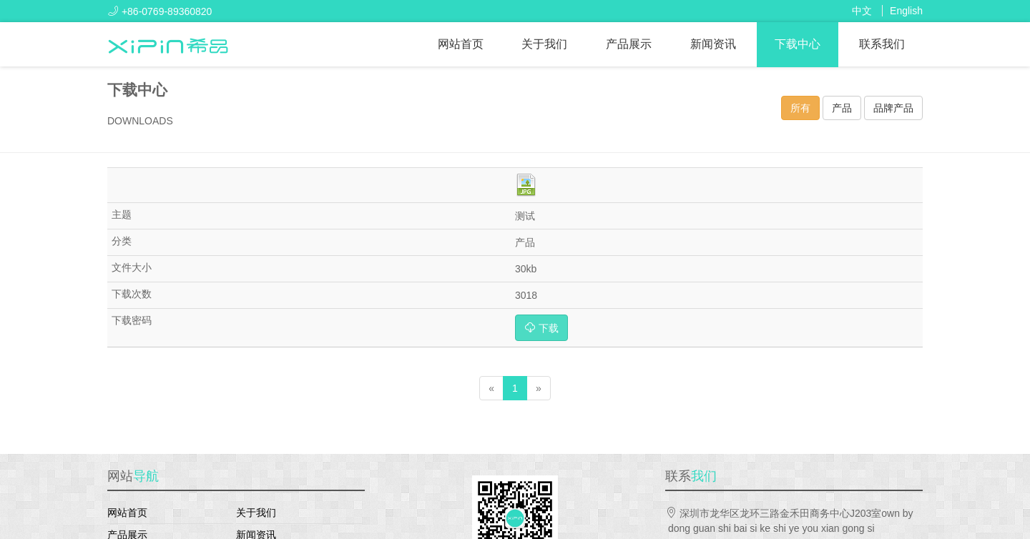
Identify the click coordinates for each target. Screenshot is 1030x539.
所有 (800, 108)
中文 (862, 10)
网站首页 (461, 44)
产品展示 (629, 44)
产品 (842, 108)
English (906, 10)
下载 (541, 328)
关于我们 (544, 44)
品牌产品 (893, 108)
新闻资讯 (713, 44)
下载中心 (797, 44)
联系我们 (882, 44)
